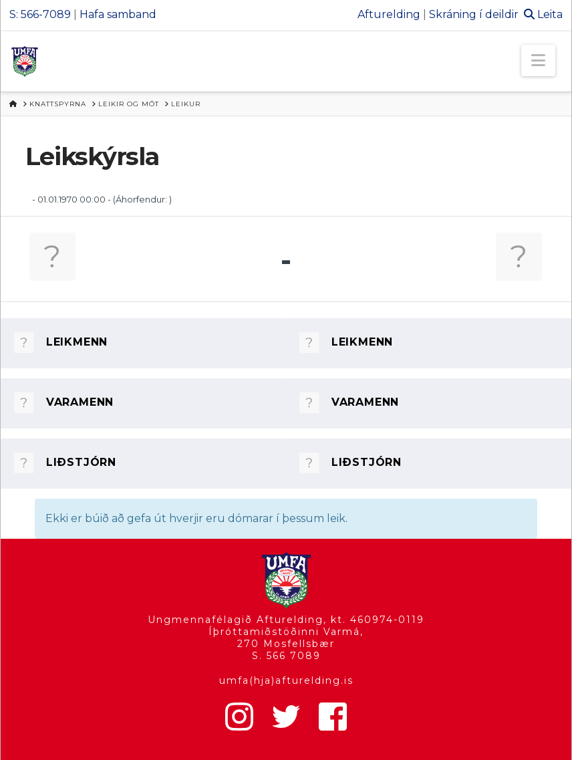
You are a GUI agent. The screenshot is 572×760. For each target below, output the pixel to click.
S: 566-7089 (40, 14)
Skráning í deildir (474, 14)
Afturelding (389, 14)
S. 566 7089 (286, 656)
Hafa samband (118, 14)
